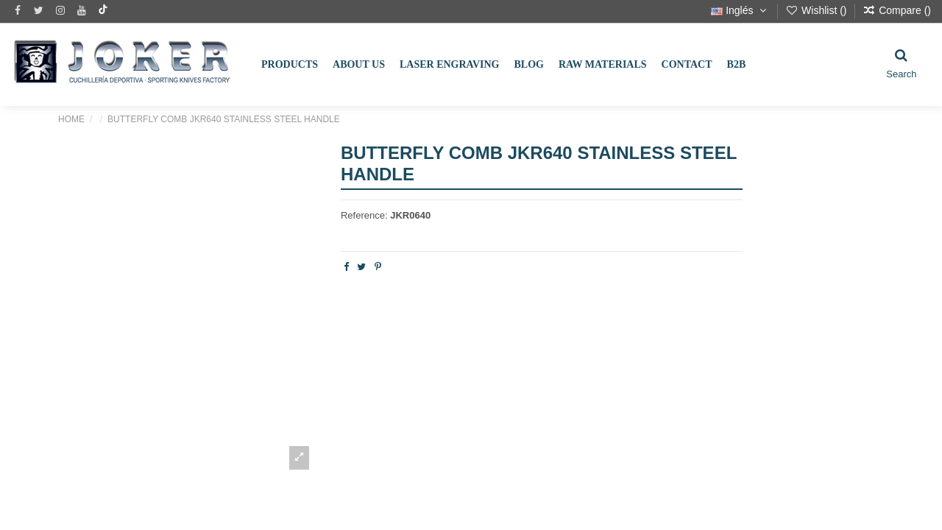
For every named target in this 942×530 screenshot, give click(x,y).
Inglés (740, 10)
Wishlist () (817, 10)
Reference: (364, 215)
